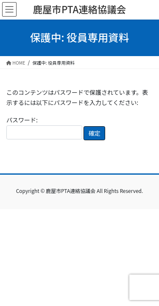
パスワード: (44, 127)
